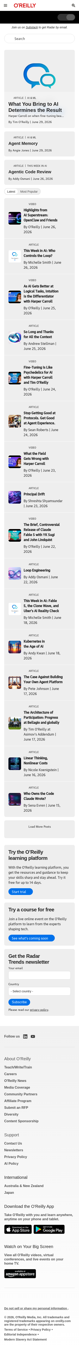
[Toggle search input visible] (73, 5)
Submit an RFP (16, 1107)
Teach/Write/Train (18, 1067)
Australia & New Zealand (24, 1186)
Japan (9, 1192)
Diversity (11, 1114)
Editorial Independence (20, 1334)
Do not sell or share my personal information (36, 1308)
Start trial (19, 891)
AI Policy (11, 1163)
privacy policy (39, 1009)
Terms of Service (16, 1329)
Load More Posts (39, 826)
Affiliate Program (17, 1101)
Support (11, 1135)
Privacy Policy (15, 1157)
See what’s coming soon (30, 938)
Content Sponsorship (21, 1121)
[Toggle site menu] (5, 5)
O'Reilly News (15, 1081)
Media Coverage (17, 1087)
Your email (15, 968)
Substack (32, 27)
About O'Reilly (17, 1058)
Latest (11, 191)
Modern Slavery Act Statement (25, 1339)
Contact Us (13, 1143)
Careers (10, 1074)
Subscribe (19, 1002)
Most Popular (28, 191)
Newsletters (13, 1150)
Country (13, 984)
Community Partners (20, 1094)
